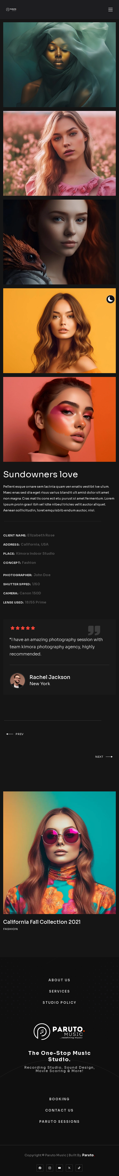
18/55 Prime (35, 602)
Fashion (29, 562)
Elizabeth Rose (41, 535)
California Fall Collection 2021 (42, 922)
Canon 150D (30, 593)
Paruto (88, 1155)
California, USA (34, 544)
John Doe (42, 575)
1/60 (36, 584)
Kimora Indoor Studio (35, 553)
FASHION (10, 929)
